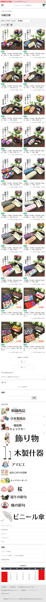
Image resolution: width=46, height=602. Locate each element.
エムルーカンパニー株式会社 (23, 5)
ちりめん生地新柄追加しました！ (20, 1)
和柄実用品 (4, 529)
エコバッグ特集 (5, 551)
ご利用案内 (12, 587)
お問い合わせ (5, 593)
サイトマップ (33, 590)
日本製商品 (9, 11)
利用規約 (23, 590)
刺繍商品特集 (5, 559)
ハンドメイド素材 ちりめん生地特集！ (13, 555)
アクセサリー (5, 537)
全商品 (3, 11)
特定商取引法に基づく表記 (26, 587)
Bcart (41, 598)
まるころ (3, 533)
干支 (2, 542)
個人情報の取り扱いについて (9, 590)
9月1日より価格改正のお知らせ (10, 377)
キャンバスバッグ (6, 525)
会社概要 (3, 587)
